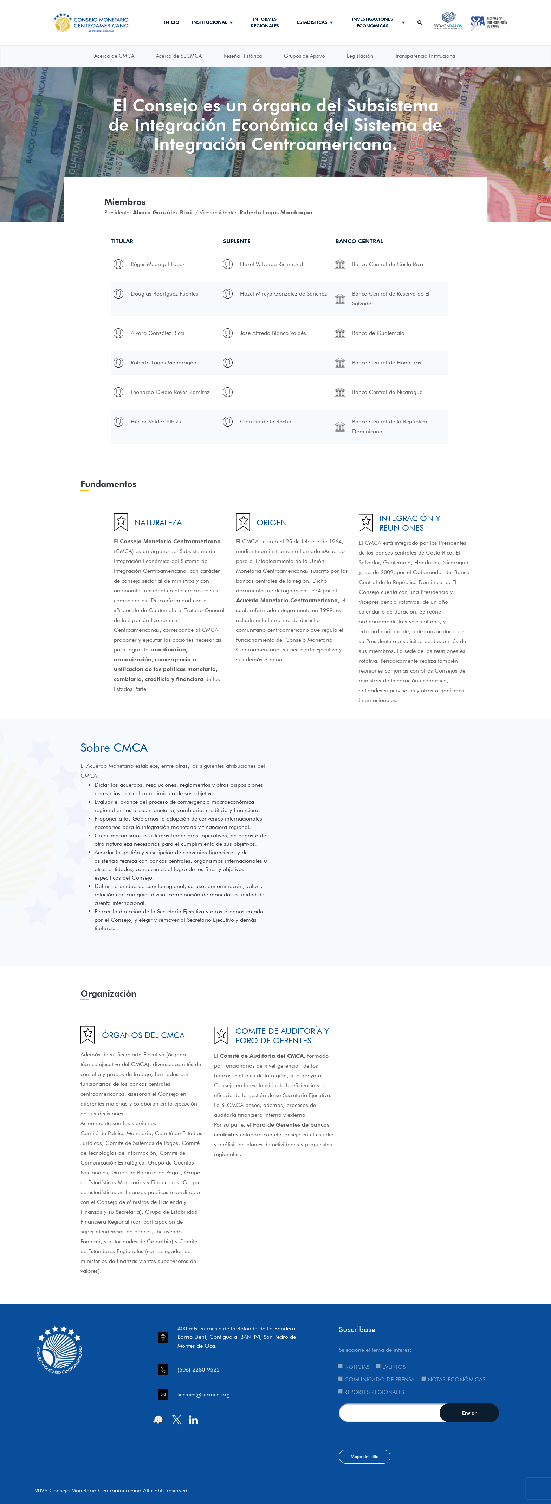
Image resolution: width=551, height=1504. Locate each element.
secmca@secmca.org (203, 1394)
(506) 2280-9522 (198, 1369)
